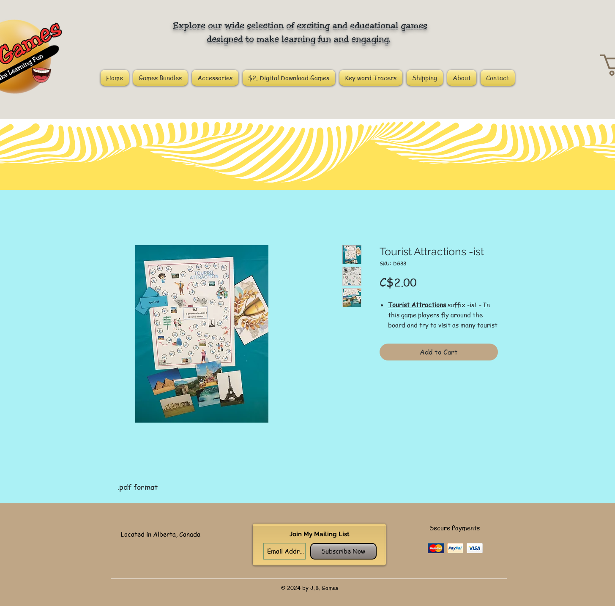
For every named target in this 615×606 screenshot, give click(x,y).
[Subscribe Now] (343, 551)
